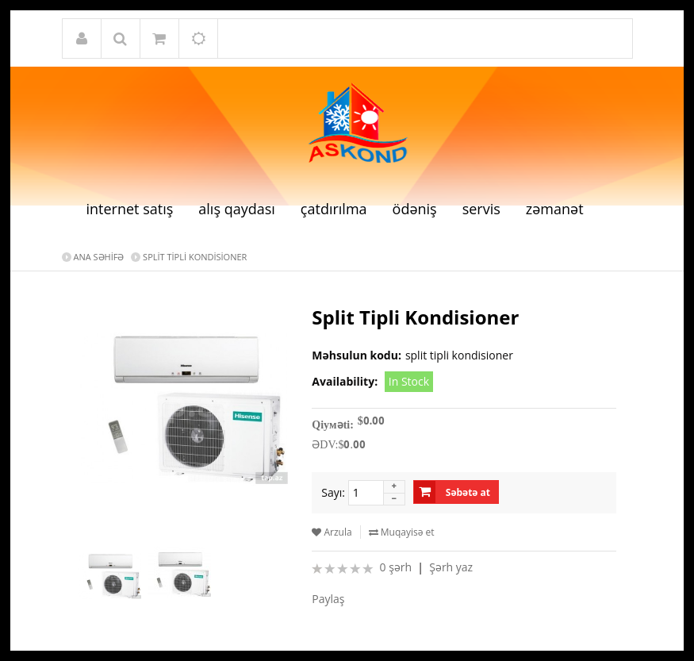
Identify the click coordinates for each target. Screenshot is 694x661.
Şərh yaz (451, 567)
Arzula (331, 532)
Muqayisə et (402, 532)
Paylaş (328, 598)
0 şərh (396, 567)
